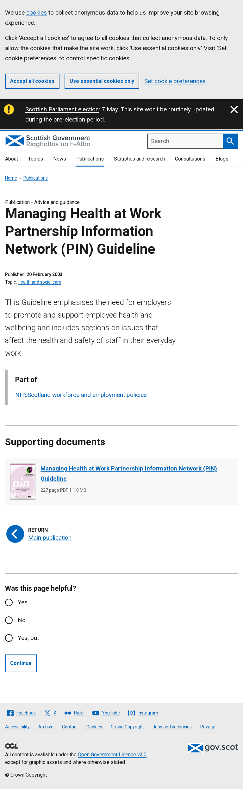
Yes (23, 602)
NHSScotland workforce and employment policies (81, 394)
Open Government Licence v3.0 (112, 755)
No (22, 620)
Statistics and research (139, 159)
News (59, 159)
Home (11, 178)
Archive (45, 726)
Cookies (94, 726)
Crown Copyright (127, 726)
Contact (70, 726)
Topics (35, 159)
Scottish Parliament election (62, 109)
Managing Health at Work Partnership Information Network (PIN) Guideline (128, 473)
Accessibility (17, 726)
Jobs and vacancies (172, 726)
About (11, 159)
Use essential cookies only (102, 81)
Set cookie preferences (175, 81)
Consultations (190, 159)
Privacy (207, 726)
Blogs (221, 159)
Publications (90, 159)
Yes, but (28, 637)
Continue (21, 663)
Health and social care (39, 282)
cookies (36, 12)
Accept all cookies (32, 81)
